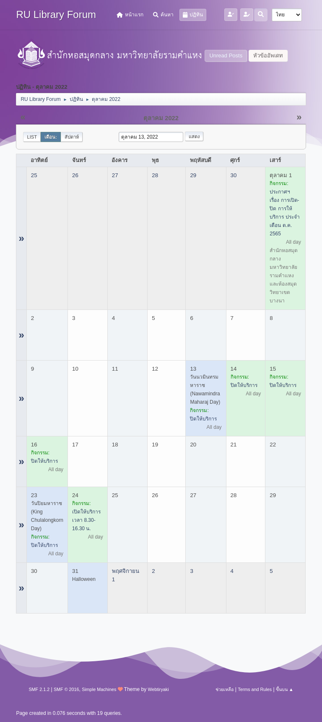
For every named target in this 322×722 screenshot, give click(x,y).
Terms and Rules (255, 689)
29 (193, 175)
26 (75, 175)
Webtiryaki (158, 689)
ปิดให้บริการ (203, 419)
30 (234, 175)
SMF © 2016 (66, 689)
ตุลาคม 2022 (161, 118)
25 (34, 175)
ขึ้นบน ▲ (284, 689)
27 (115, 175)
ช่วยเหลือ (225, 689)
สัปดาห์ (72, 136)
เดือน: (50, 136)
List (32, 136)
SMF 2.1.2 (39, 689)
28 (155, 175)
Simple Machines (99, 689)
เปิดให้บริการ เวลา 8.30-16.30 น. (86, 520)
